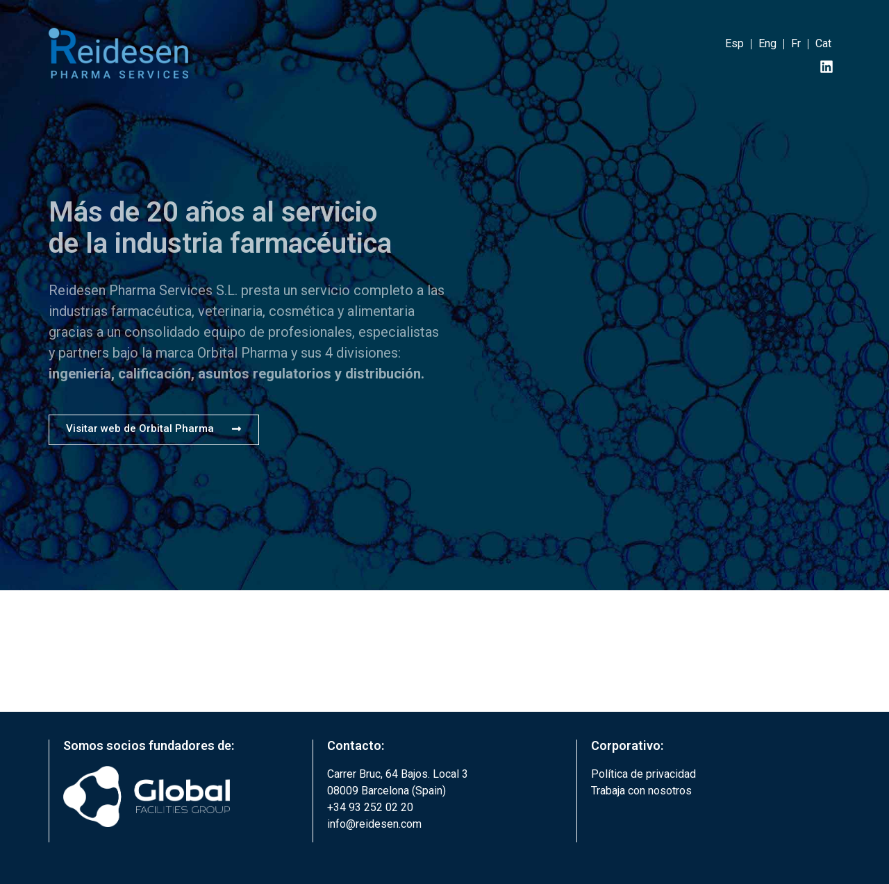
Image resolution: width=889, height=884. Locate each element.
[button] (154, 430)
